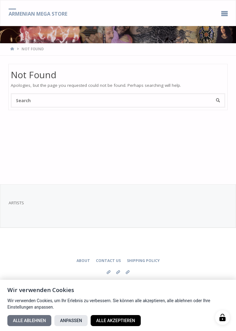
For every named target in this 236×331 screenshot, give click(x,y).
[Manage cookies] (222, 317)
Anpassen (71, 320)
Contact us (108, 260)
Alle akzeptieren (115, 320)
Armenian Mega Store (38, 13)
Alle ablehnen (29, 320)
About (83, 260)
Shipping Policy (143, 260)
